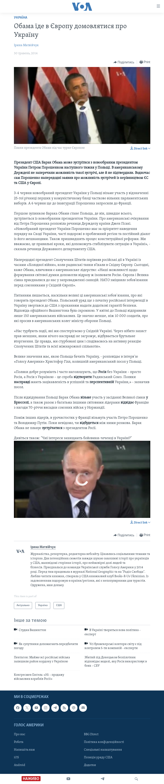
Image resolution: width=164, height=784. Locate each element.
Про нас (19, 734)
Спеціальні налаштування (103, 749)
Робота (18, 742)
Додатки (90, 765)
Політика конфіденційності (104, 742)
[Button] (124, 62)
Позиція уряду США (98, 757)
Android (19, 765)
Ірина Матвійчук (26, 45)
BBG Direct (91, 734)
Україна (20, 18)
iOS (16, 757)
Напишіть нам (24, 749)
